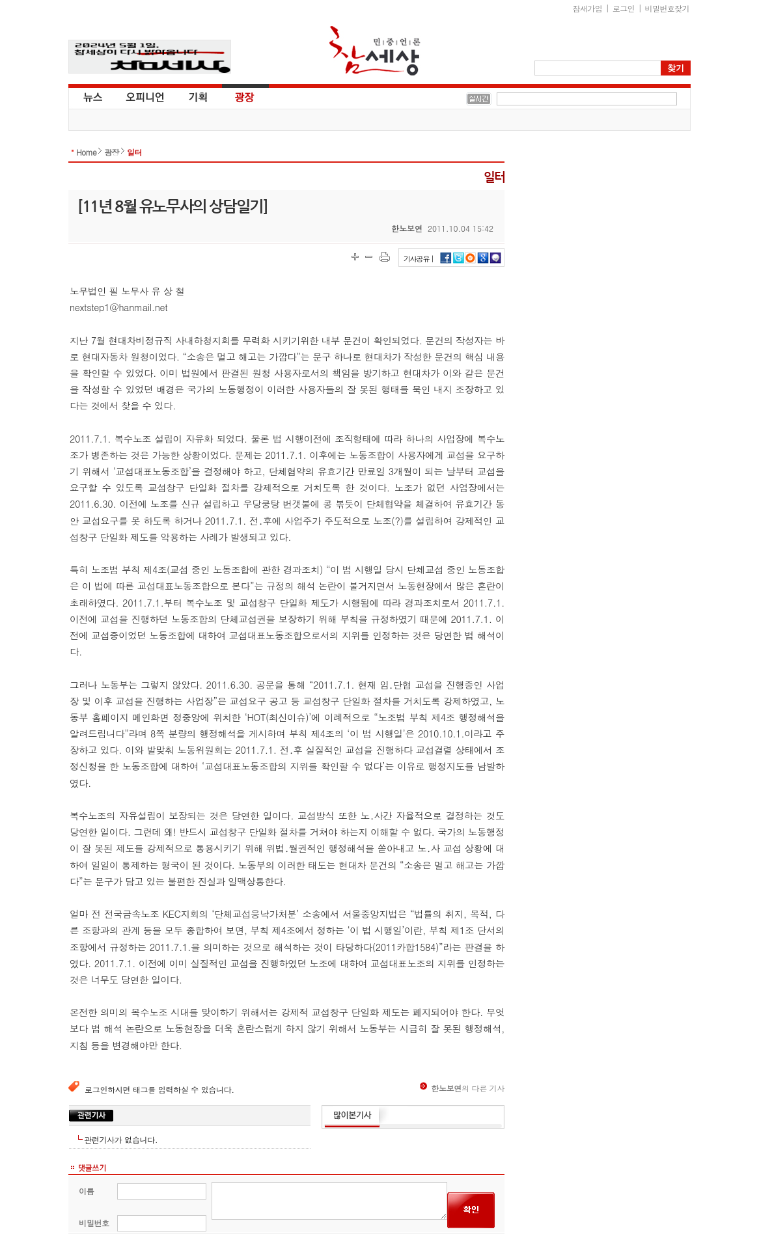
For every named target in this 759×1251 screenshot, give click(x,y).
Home (86, 152)
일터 (134, 152)
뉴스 (91, 96)
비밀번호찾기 (667, 8)
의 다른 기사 (462, 1087)
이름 (86, 1190)
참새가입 (588, 8)
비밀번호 (94, 1222)
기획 (198, 96)
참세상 (375, 51)
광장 (235, 96)
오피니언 (145, 96)
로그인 (624, 8)
